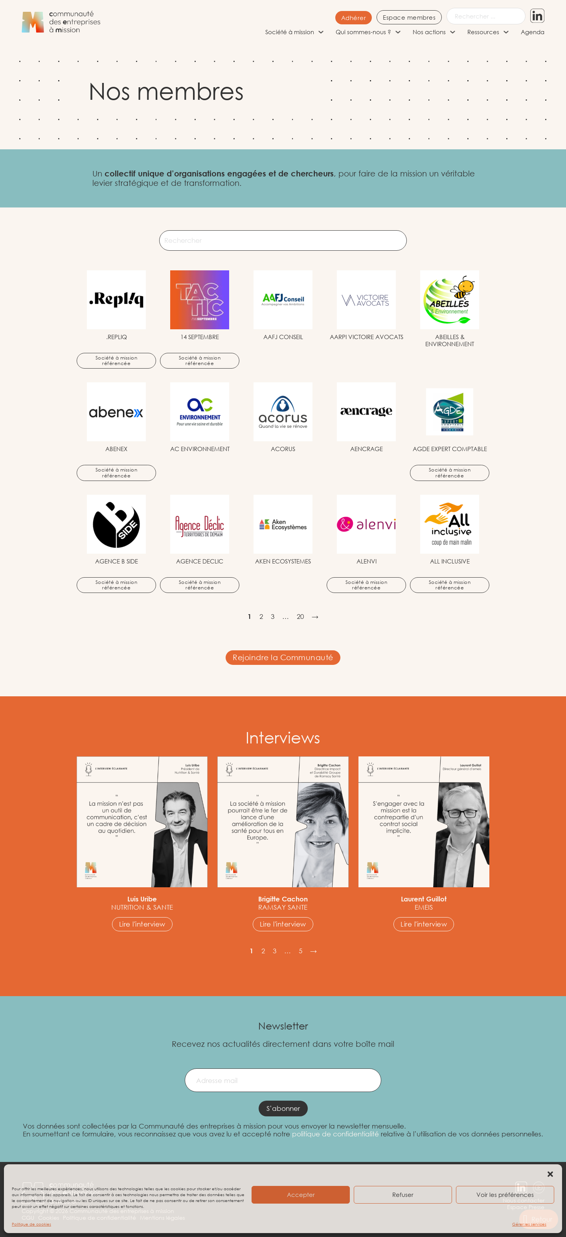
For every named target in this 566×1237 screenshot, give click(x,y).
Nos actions (429, 31)
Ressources (483, 31)
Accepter (301, 1194)
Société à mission (289, 31)
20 (300, 616)
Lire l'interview (142, 924)
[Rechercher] (283, 240)
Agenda (532, 31)
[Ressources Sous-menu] (506, 32)
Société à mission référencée (117, 360)
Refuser (402, 1194)
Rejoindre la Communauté (283, 657)
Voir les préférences (505, 1194)
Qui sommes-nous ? (363, 31)
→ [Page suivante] (315, 616)
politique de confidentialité (335, 1134)
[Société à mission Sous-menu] (321, 32)
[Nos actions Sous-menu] (453, 32)
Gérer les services (529, 1224)
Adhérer (353, 18)
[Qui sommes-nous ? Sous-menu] (398, 32)
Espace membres (409, 17)
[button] (550, 1174)
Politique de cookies (31, 1224)
